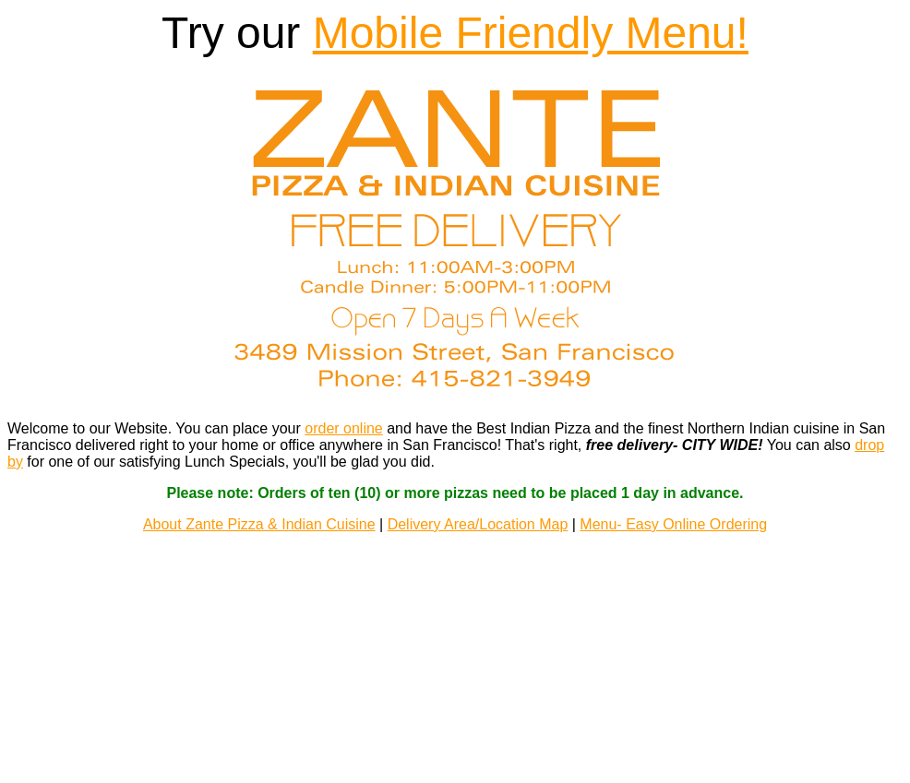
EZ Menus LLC (455, 732)
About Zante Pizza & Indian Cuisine (259, 512)
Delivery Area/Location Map (478, 512)
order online (344, 416)
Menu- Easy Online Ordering (673, 512)
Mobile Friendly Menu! (530, 32)
